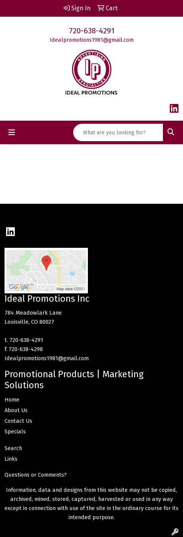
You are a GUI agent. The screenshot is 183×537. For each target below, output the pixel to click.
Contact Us (18, 420)
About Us (16, 410)
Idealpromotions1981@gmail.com (92, 39)
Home (12, 399)
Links (11, 458)
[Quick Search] (118, 132)
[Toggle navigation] (12, 132)
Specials (15, 431)
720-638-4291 (91, 30)
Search (13, 448)
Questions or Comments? (36, 474)
